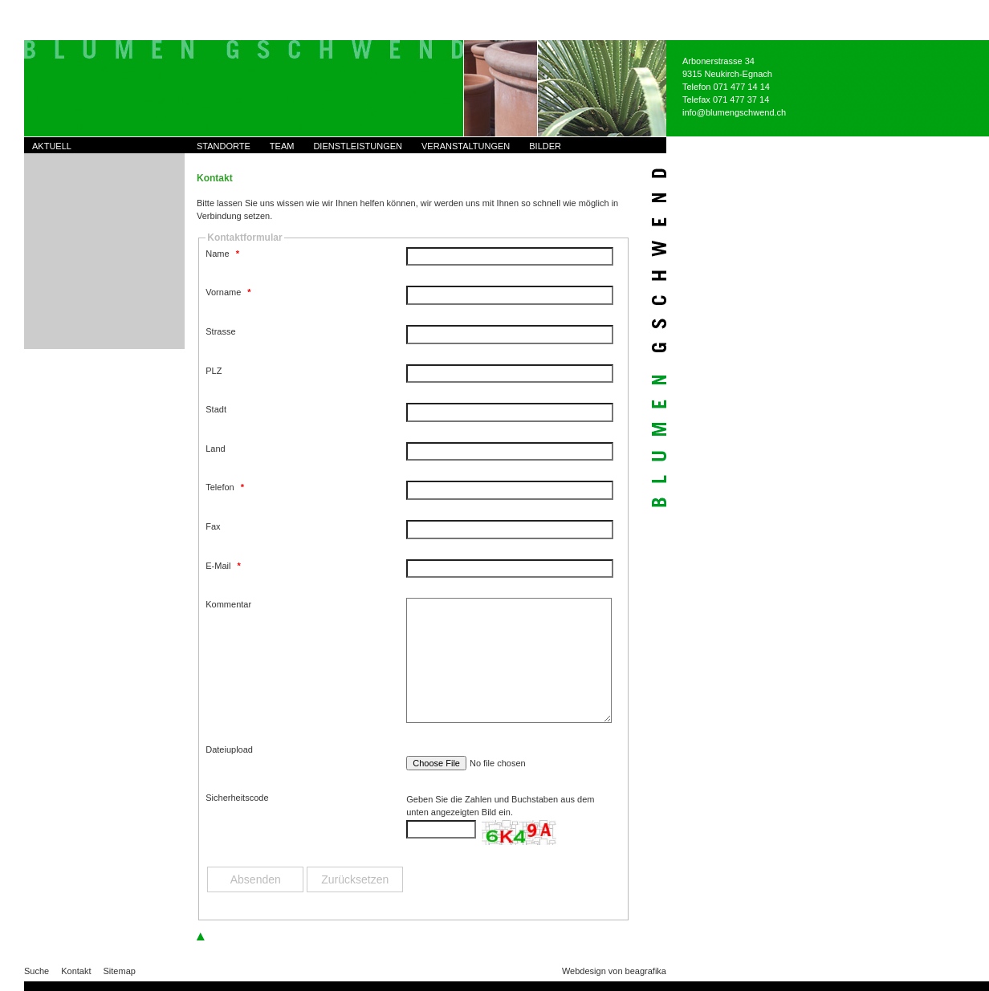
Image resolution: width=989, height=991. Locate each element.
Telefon (225, 487)
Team (282, 146)
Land (215, 448)
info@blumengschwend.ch (734, 112)
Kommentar (228, 604)
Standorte (223, 146)
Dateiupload (229, 749)
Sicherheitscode (237, 797)
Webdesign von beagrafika (614, 971)
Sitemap (120, 971)
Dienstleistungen (357, 146)
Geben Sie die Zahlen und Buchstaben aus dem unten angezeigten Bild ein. (500, 805)
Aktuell (51, 146)
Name (222, 253)
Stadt (216, 409)
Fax (213, 526)
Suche (36, 971)
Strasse (220, 331)
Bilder (545, 146)
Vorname (228, 292)
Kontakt (76, 971)
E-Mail (223, 566)
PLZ (214, 371)
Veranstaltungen (465, 146)
